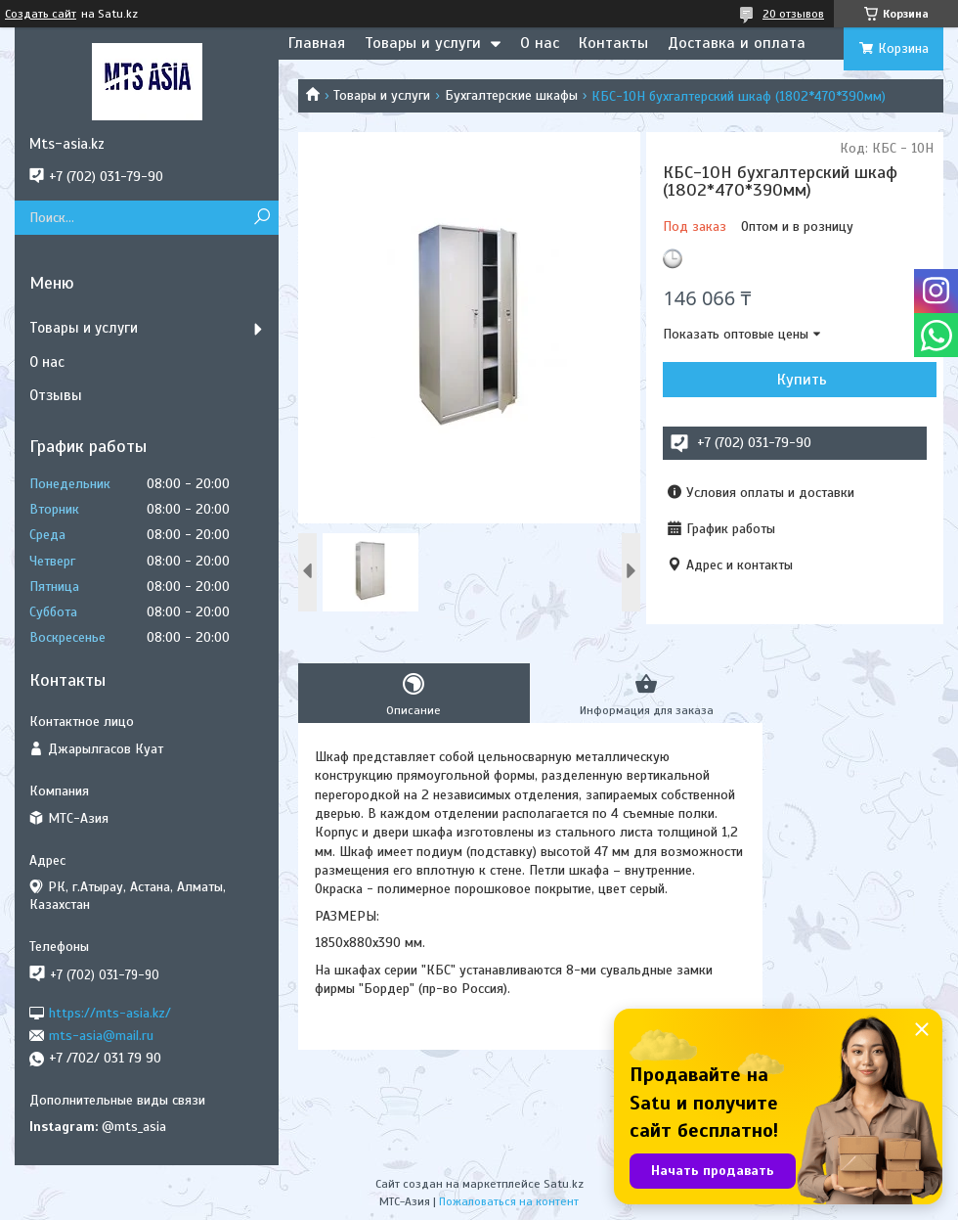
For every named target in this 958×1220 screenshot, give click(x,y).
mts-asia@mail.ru (101, 1035)
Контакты (613, 43)
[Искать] (261, 218)
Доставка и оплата (737, 43)
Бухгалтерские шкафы (511, 95)
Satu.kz (564, 1184)
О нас (539, 43)
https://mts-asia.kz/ (110, 1012)
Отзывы (55, 395)
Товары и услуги (423, 43)
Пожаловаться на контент (509, 1201)
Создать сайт (40, 14)
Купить (802, 379)
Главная (316, 43)
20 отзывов (793, 14)
